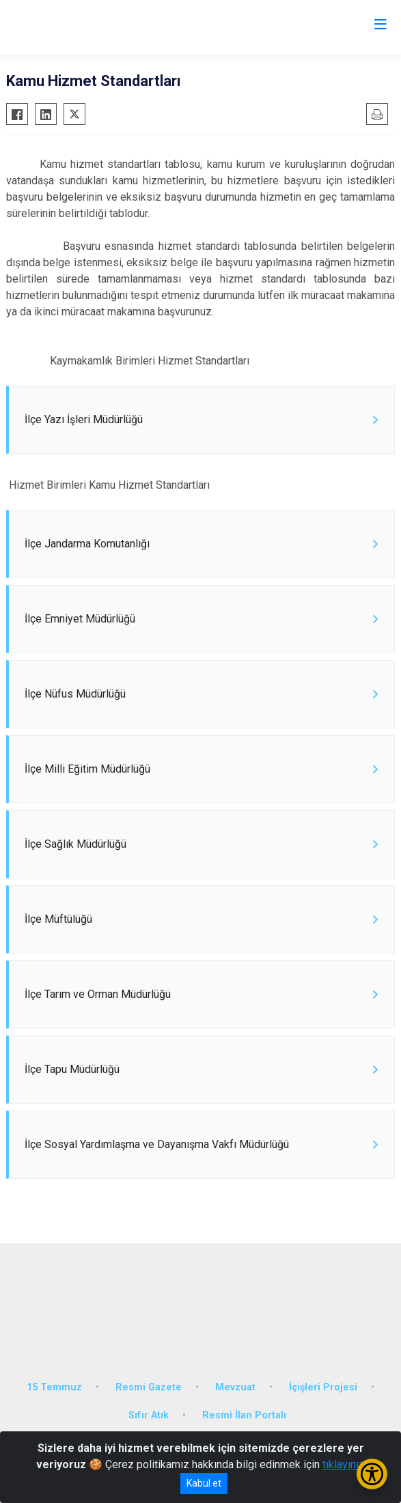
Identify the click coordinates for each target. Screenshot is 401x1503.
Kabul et (203, 1483)
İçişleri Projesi (323, 1387)
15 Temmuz (54, 1387)
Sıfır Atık (148, 1415)
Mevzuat (235, 1387)
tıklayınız (343, 1464)
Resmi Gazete (148, 1387)
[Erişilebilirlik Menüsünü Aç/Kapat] (372, 1474)
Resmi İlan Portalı (244, 1415)
